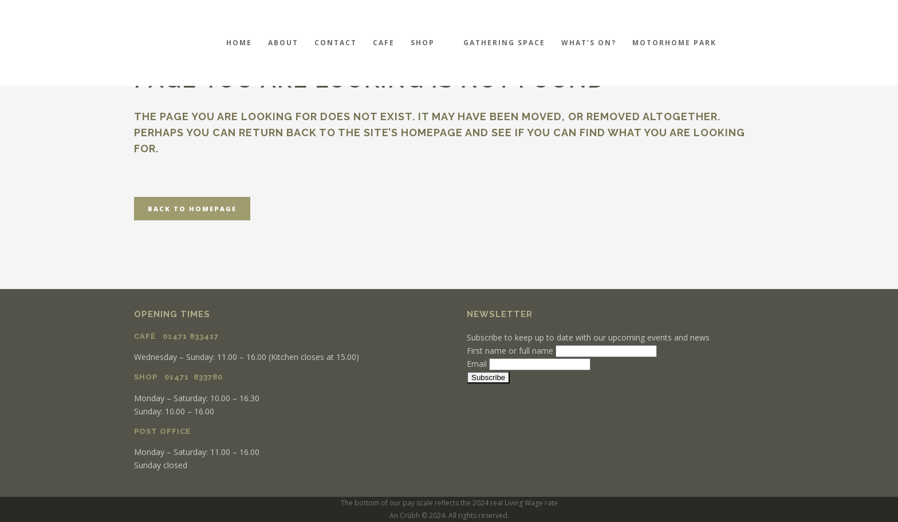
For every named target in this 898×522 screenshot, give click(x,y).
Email (477, 363)
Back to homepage (192, 208)
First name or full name (510, 350)
